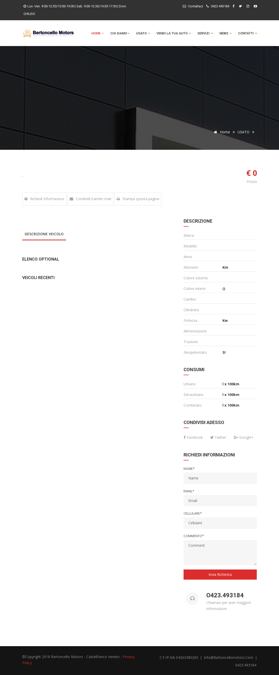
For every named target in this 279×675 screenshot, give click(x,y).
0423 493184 (220, 6)
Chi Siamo (120, 33)
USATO (243, 132)
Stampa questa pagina (138, 198)
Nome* (189, 468)
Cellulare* (193, 513)
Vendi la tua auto (174, 33)
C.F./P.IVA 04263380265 (179, 657)
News (225, 33)
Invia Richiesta (220, 574)
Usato (143, 33)
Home (97, 33)
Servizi (205, 33)
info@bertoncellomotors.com (229, 657)
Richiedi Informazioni (44, 198)
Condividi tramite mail (90, 198)
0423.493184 (245, 665)
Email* (189, 491)
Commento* (194, 536)
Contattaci (195, 6)
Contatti (247, 33)
